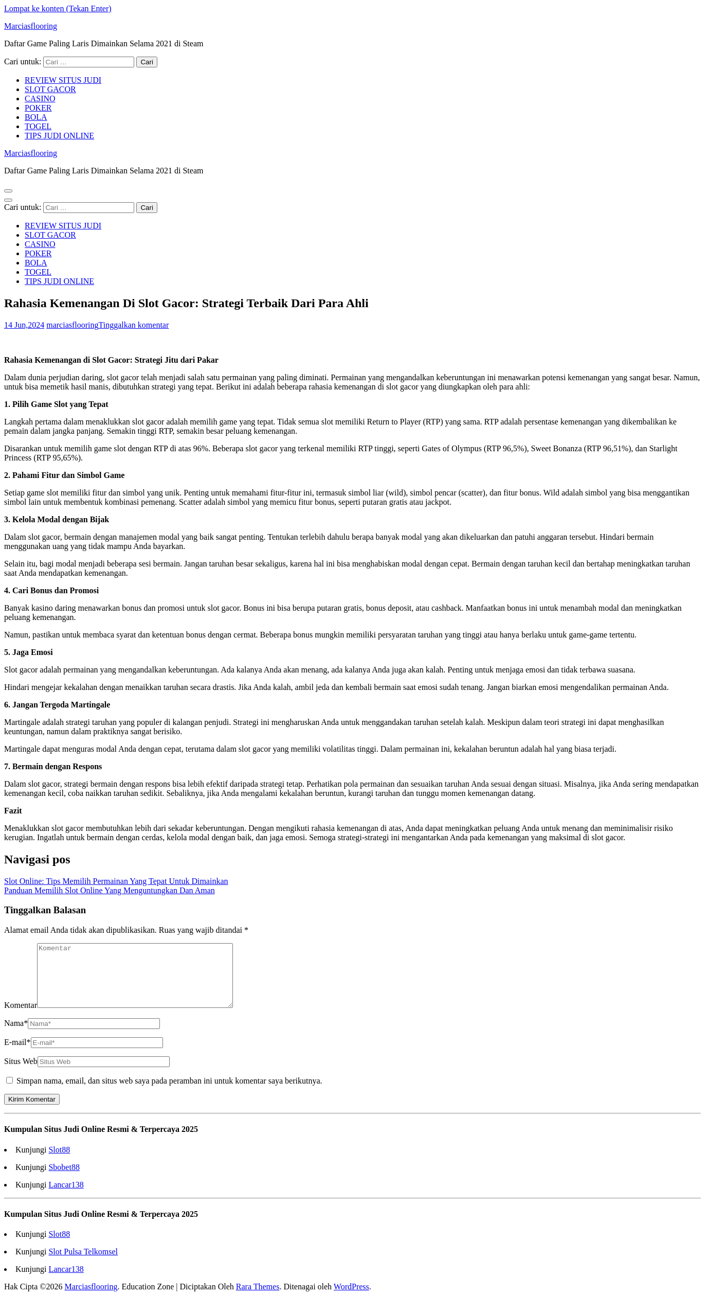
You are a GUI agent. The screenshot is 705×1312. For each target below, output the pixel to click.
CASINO (40, 98)
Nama (16, 1035)
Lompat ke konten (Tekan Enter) (58, 8)
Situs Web (21, 1073)
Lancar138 (65, 1197)
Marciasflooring (30, 26)
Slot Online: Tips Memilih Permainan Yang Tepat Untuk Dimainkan (116, 881)
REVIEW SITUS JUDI (63, 80)
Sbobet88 (63, 1179)
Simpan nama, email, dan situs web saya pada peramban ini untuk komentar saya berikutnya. (169, 1093)
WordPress (351, 1299)
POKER (38, 107)
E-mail (17, 1054)
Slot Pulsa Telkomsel (83, 1264)
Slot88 (59, 1162)
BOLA (36, 117)
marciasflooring (72, 325)
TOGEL (38, 126)
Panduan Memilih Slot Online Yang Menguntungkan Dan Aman (109, 890)
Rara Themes (258, 1299)
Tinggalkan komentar (134, 325)
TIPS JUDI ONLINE (59, 135)
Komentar (20, 1017)
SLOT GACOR (50, 89)
